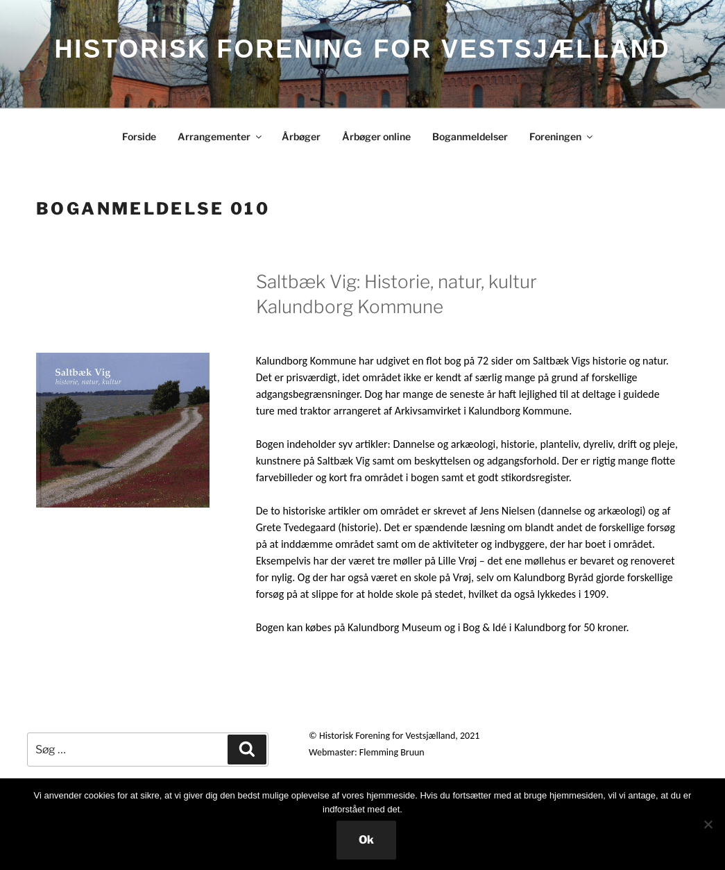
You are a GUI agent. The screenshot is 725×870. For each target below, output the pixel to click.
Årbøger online (376, 136)
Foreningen (562, 136)
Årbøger (301, 136)
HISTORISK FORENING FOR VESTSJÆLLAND (362, 49)
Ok (366, 839)
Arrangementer (221, 136)
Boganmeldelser (470, 136)
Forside (139, 136)
